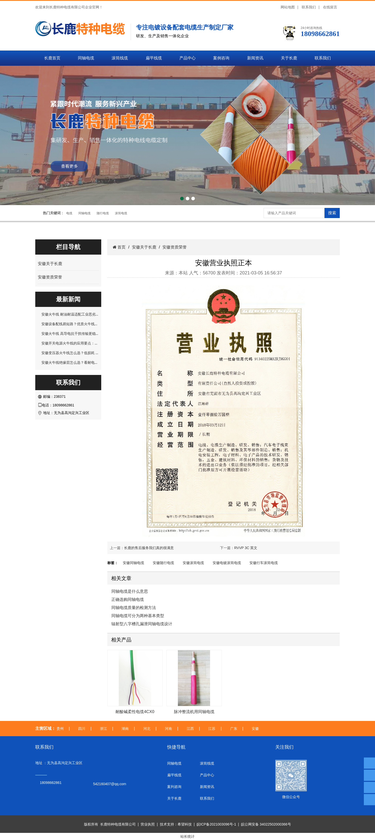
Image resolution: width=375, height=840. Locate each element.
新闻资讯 (255, 58)
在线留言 (330, 7)
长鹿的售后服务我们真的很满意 (149, 548)
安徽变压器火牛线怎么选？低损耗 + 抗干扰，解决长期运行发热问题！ (96, 353)
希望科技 (185, 824)
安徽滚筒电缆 (193, 563)
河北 (146, 729)
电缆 (69, 213)
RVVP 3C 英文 (245, 548)
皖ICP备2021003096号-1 (216, 824)
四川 (81, 729)
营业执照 (148, 824)
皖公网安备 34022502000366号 (266, 824)
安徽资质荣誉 (50, 277)
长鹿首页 (52, 58)
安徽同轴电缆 (133, 563)
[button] (182, 198)
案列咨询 (174, 787)
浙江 (103, 729)
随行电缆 (103, 213)
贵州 (60, 729)
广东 (233, 729)
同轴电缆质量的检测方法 (133, 607)
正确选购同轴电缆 (127, 599)
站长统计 (187, 836)
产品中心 (187, 58)
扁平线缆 (154, 58)
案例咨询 (221, 58)
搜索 (332, 213)
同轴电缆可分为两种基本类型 (137, 616)
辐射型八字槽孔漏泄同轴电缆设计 (141, 624)
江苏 (211, 729)
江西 (190, 729)
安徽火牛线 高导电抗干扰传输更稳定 (70, 333)
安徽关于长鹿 (50, 263)
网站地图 (288, 7)
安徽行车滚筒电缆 (263, 563)
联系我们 (309, 7)
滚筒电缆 (121, 213)
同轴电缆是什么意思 (129, 591)
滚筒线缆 (120, 58)
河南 (168, 729)
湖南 (125, 729)
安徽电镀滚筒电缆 (227, 563)
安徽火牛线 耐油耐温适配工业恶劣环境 (72, 314)
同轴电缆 (86, 58)
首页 (121, 247)
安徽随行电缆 (163, 563)
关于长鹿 (289, 58)
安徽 (255, 729)
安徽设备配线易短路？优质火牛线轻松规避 (75, 324)
